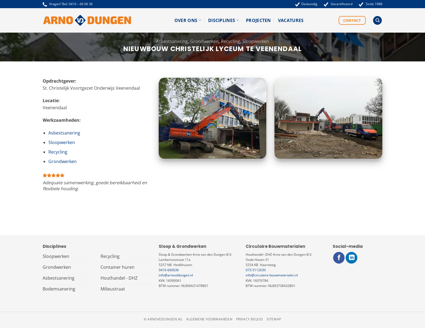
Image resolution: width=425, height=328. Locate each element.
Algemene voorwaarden (209, 319)
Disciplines (223, 20)
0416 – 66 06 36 (81, 4)
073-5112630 (256, 270)
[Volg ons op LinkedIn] (351, 258)
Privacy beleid (249, 319)
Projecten (258, 20)
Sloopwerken (255, 41)
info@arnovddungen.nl (176, 275)
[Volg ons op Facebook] (339, 258)
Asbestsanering (172, 41)
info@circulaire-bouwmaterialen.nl (272, 275)
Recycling (230, 41)
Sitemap (274, 319)
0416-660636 (169, 270)
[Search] (377, 20)
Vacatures (291, 20)
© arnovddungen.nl (163, 319)
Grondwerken (204, 41)
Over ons (187, 20)
